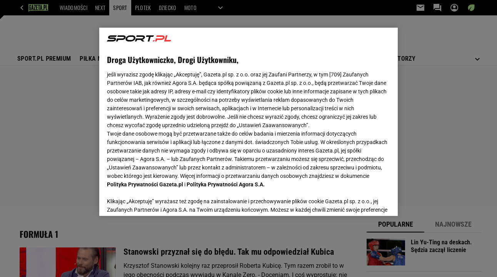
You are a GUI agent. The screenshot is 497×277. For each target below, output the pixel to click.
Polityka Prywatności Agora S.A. (226, 184)
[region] (248, 122)
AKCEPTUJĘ (363, 201)
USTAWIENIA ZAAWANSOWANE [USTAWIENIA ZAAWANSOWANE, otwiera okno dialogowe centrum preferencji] (157, 200)
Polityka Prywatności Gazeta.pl (145, 184)
